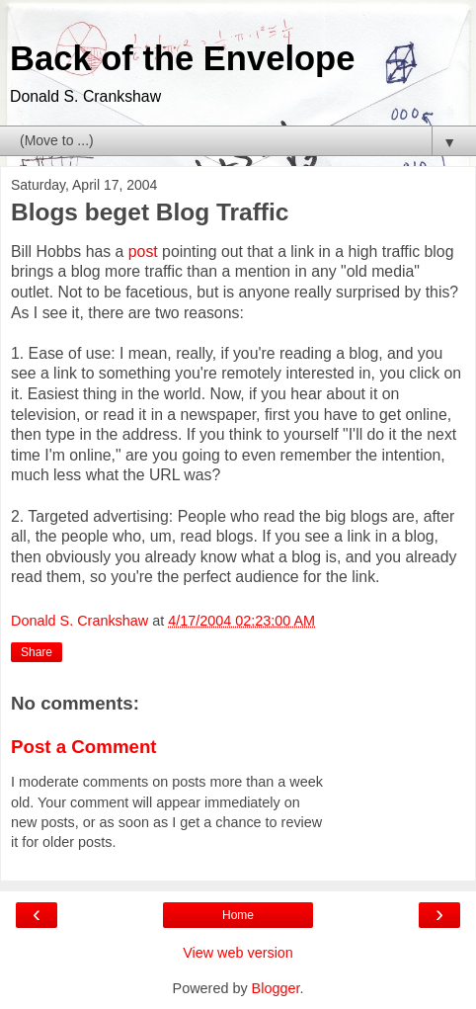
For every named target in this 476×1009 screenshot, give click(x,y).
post (143, 251)
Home (238, 915)
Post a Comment (84, 746)
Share (36, 652)
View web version (238, 953)
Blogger (276, 988)
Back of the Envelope (182, 58)
